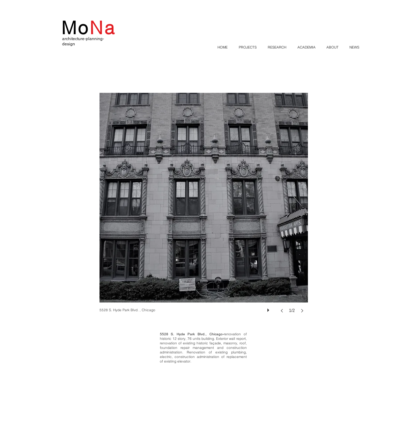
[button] (203, 210)
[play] (269, 308)
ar (64, 38)
